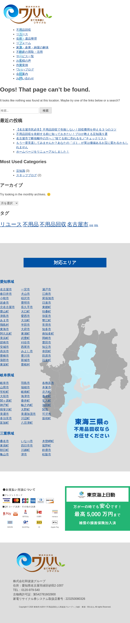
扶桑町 (46, 311)
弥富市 (46, 315)
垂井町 (25, 400)
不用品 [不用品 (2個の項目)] (31, 224)
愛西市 (25, 315)
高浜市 (4, 351)
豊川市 (25, 355)
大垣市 (4, 396)
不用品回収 (23, 29)
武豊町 (25, 338)
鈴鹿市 (46, 450)
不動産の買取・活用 (29, 51)
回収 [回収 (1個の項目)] (91, 225)
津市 (24, 454)
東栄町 (4, 364)
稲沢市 (25, 298)
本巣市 (46, 387)
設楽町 (46, 360)
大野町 (25, 409)
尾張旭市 (48, 298)
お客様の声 (23, 60)
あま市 (4, 320)
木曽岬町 (48, 441)
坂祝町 (46, 418)
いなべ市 (27, 441)
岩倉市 (4, 302)
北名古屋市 (7, 307)
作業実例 (22, 65)
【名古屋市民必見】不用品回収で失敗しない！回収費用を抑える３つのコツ (66, 129)
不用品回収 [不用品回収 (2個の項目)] (53, 224)
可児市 (46, 413)
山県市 (4, 387)
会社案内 (22, 74)
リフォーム (23, 43)
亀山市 (4, 454)
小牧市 (4, 298)
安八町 (46, 400)
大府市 (25, 329)
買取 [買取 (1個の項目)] (96, 225)
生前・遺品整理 (26, 38)
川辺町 (25, 418)
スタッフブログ (26, 175)
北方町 (46, 391)
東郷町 (46, 307)
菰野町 (46, 445)
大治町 (25, 320)
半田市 (25, 324)
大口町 (25, 311)
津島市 (4, 315)
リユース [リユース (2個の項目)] (11, 224)
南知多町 (48, 333)
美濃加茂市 (28, 413)
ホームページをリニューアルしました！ (42, 151)
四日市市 (27, 445)
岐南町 (25, 391)
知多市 (46, 329)
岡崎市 (46, 338)
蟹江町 (46, 320)
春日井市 (6, 293)
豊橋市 (4, 355)
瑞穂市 (25, 387)
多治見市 (6, 418)
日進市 (46, 302)
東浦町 (25, 333)
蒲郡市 (4, 360)
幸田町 (46, 351)
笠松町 (4, 391)
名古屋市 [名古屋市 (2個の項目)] (77, 224)
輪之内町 (27, 405)
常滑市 (46, 324)
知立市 (46, 346)
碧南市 (4, 342)
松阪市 (46, 454)
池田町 (46, 405)
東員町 (4, 445)
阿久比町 (6, 333)
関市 (45, 409)
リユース (22, 34)
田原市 (46, 355)
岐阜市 (4, 383)
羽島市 (25, 383)
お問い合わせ (25, 78)
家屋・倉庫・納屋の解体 (32, 47)
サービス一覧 (25, 56)
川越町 (25, 450)
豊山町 (4, 311)
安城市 (4, 346)
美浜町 (4, 338)
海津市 (25, 396)
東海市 (4, 329)
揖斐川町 (6, 409)
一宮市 (25, 289)
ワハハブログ (25, 69)
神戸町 (4, 405)
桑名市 (4, 441)
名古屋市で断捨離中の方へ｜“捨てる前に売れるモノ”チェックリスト (61, 138)
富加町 (4, 422)
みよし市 (27, 351)
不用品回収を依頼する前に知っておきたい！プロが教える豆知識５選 (62, 134)
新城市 (25, 360)
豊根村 (25, 364)
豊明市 (25, 302)
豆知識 (20, 170)
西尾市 (25, 346)
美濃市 (4, 413)
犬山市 (25, 293)
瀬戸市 (46, 289)
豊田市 (46, 342)
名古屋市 (6, 289)
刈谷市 (25, 342)
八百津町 (27, 422)
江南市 (46, 293)
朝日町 (4, 450)
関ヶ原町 (6, 400)
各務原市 (48, 383)
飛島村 (4, 324)
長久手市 (27, 307)
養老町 (46, 396)
